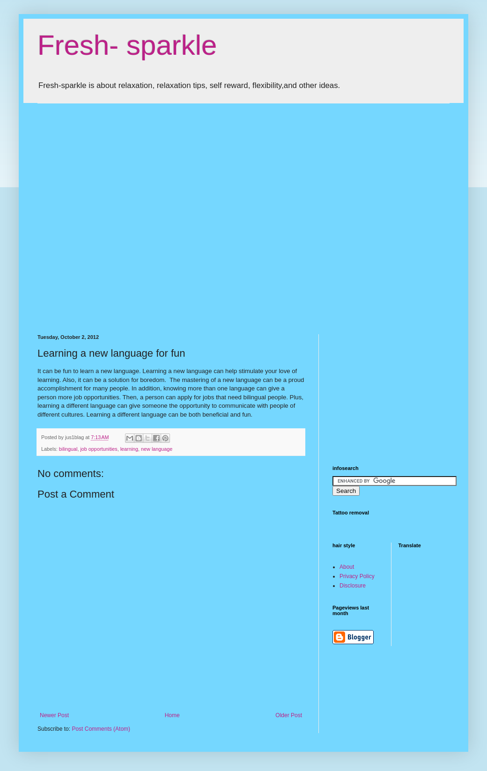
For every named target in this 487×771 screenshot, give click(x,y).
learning (129, 449)
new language (156, 449)
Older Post (288, 715)
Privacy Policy (357, 576)
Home (172, 715)
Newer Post (54, 715)
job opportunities (98, 449)
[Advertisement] (93, 210)
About (346, 567)
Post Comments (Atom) (101, 729)
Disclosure (352, 585)
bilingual (68, 449)
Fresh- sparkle (127, 45)
